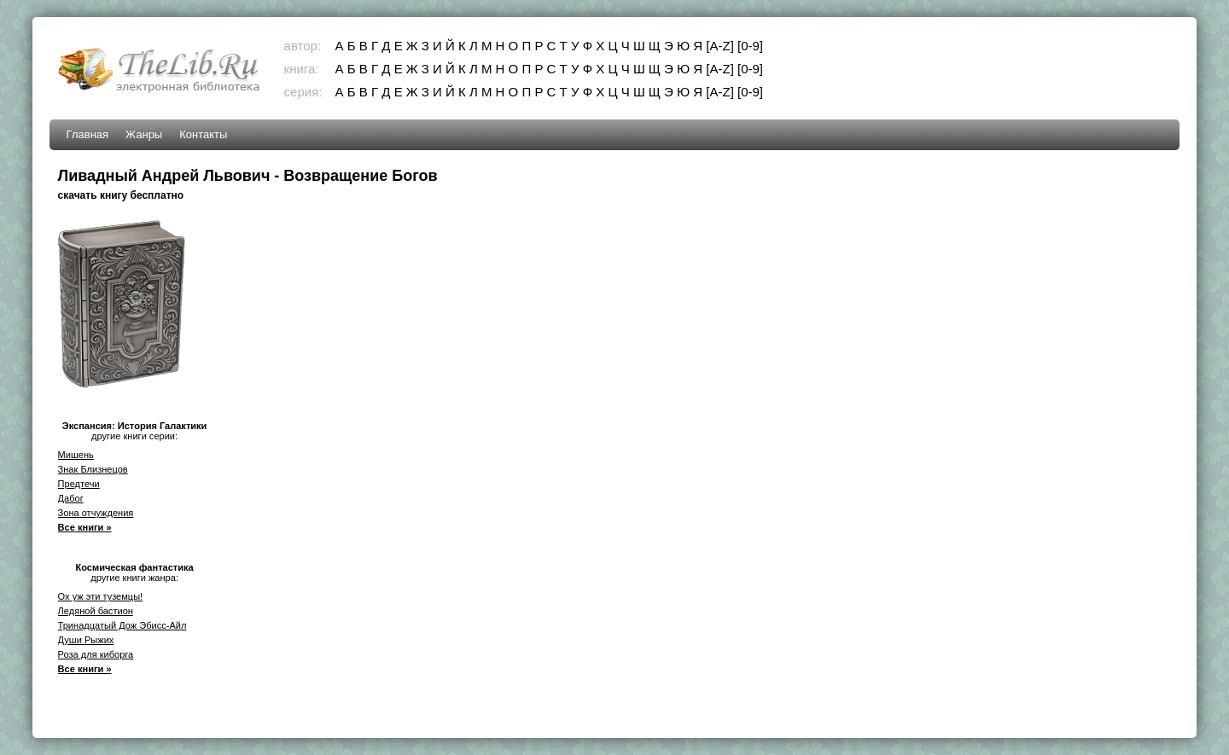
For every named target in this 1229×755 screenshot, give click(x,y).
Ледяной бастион (95, 611)
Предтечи (79, 484)
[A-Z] (720, 45)
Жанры (143, 134)
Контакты (203, 134)
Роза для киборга (96, 654)
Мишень (76, 455)
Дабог (71, 498)
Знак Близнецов (93, 469)
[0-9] (750, 45)
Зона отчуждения (96, 513)
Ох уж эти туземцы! (100, 596)
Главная (87, 134)
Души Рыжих (86, 640)
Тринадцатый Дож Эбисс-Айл (122, 625)
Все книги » (85, 527)
